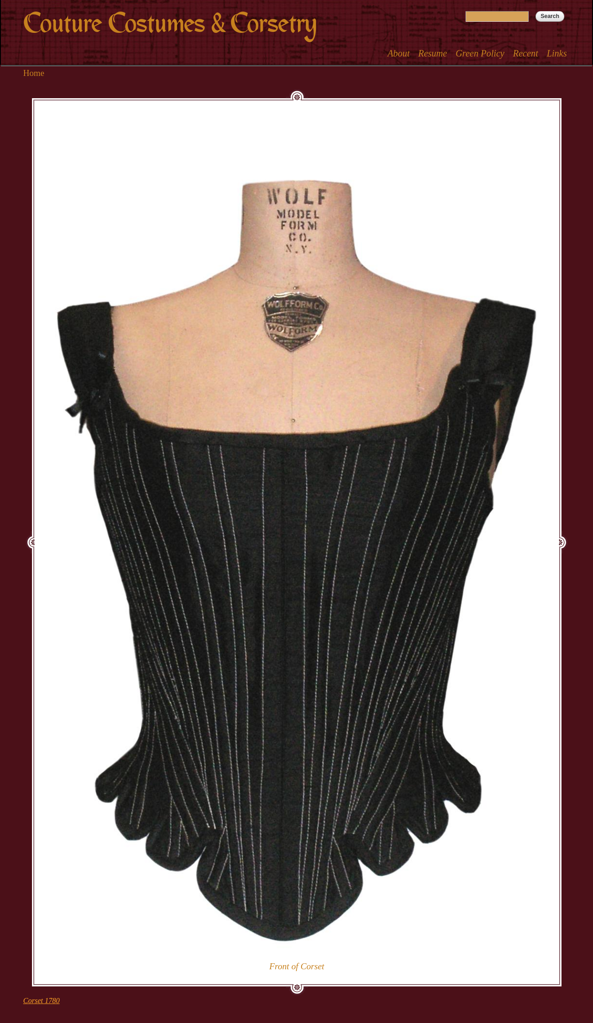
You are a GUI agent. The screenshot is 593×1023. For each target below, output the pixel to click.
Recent (525, 53)
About (398, 53)
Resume (432, 53)
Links (557, 53)
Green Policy (479, 53)
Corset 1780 (41, 1000)
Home (33, 73)
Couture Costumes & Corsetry (169, 23)
